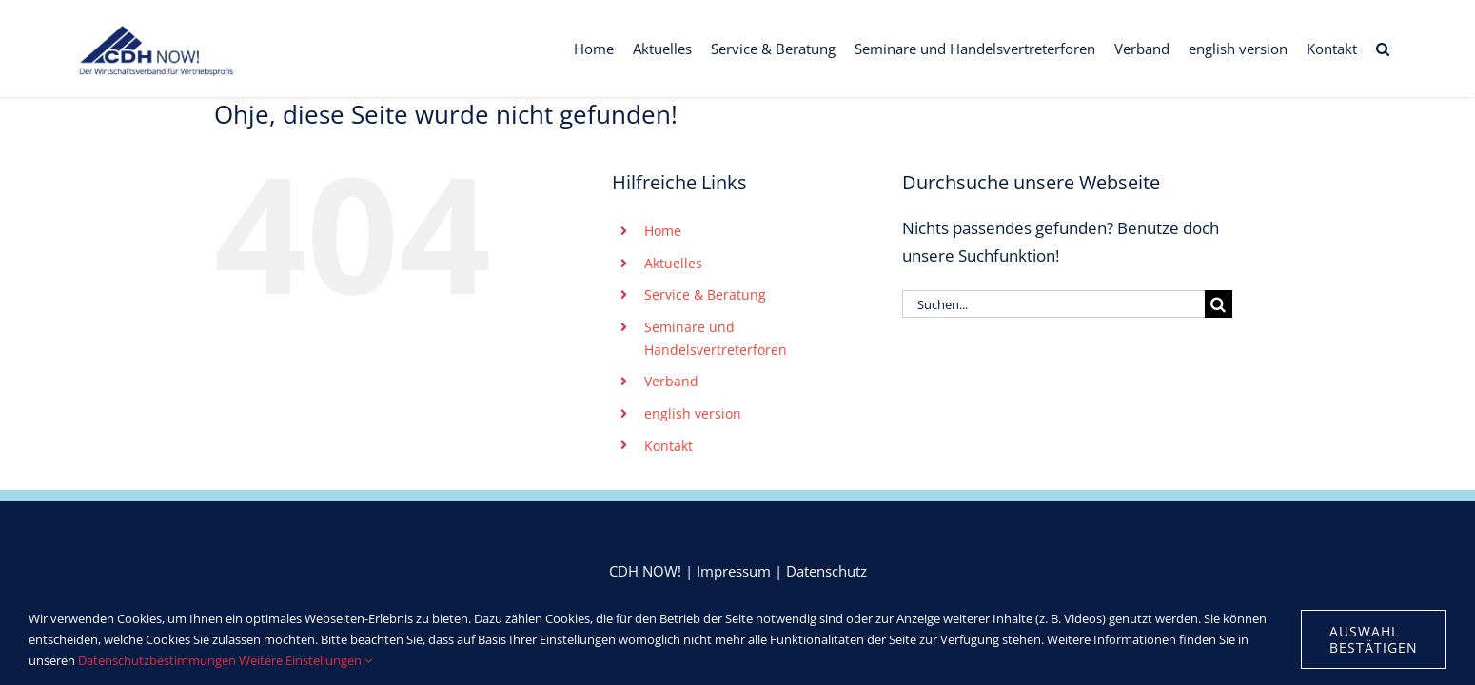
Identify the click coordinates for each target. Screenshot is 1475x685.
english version (692, 413)
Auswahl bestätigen (1373, 639)
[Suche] (1218, 304)
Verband (671, 381)
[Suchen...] (1053, 304)
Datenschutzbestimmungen (157, 660)
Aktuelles (673, 263)
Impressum (734, 570)
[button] (1401, 48)
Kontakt (668, 446)
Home (662, 231)
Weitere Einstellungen (305, 660)
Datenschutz (826, 570)
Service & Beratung (705, 294)
